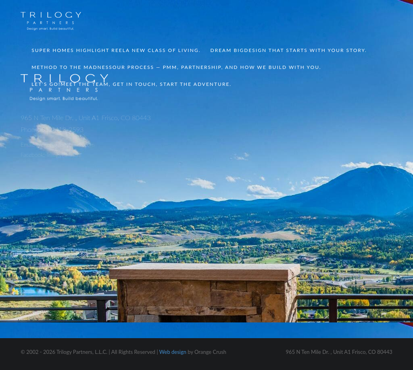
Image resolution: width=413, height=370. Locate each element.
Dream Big (289, 50)
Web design (172, 352)
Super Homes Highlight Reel (115, 50)
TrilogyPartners (63, 154)
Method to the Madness (176, 67)
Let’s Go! (131, 84)
